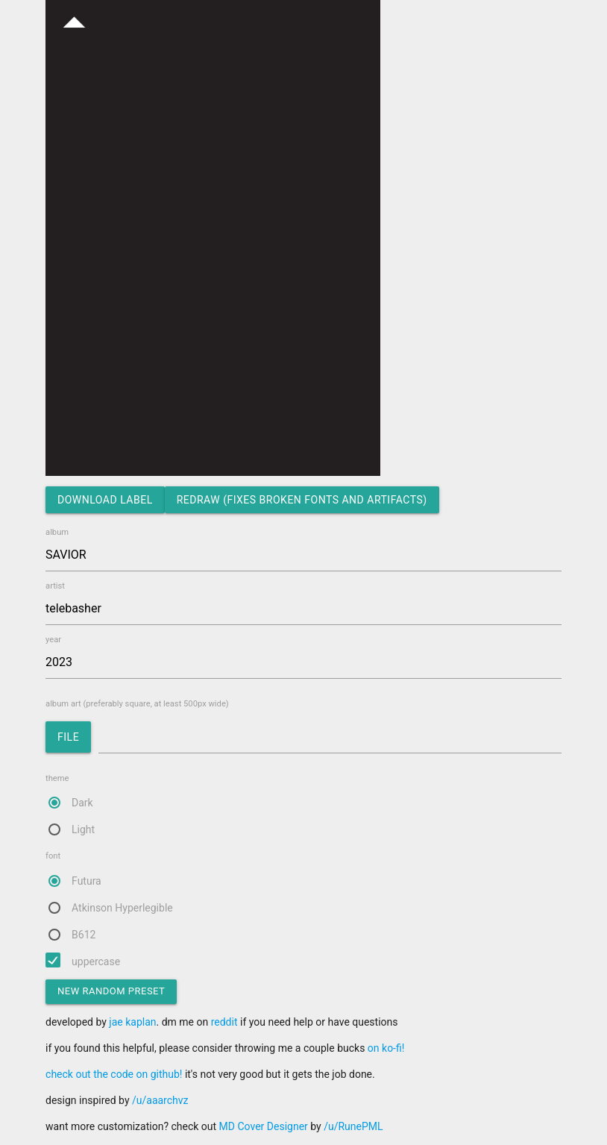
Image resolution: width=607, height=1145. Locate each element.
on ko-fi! (386, 1048)
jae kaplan (132, 1022)
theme (303, 806)
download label (105, 500)
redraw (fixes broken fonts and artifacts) (302, 500)
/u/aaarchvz (160, 1100)
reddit (224, 1022)
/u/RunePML (353, 1126)
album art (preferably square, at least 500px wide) (303, 729)
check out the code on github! (113, 1074)
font (303, 897)
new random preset (111, 991)
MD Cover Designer (263, 1126)
